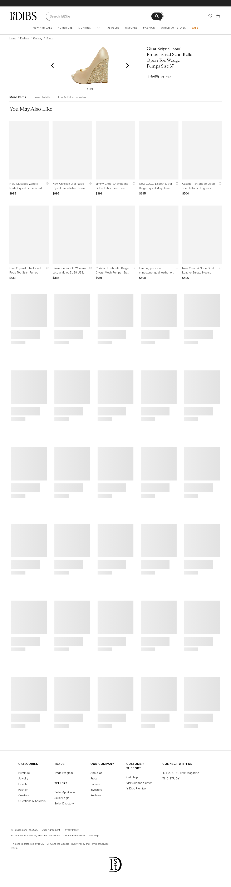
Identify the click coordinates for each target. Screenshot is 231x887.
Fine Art (23, 784)
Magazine (180, 773)
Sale (195, 27)
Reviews (95, 795)
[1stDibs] (22, 16)
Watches (131, 27)
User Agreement (51, 830)
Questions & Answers (31, 801)
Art (99, 27)
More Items (17, 97)
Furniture (65, 27)
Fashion (149, 27)
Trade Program (63, 773)
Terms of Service (99, 844)
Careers (95, 784)
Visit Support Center (139, 783)
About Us (96, 773)
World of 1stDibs (173, 27)
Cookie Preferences (74, 835)
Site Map (94, 835)
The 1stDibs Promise (72, 97)
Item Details (42, 97)
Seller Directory (64, 803)
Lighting (84, 27)
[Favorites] (210, 16)
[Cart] (218, 16)
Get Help (132, 777)
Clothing (37, 38)
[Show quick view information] (46, 183)
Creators (23, 795)
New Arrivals (42, 27)
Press (93, 778)
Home (12, 38)
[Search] (100, 16)
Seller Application (65, 792)
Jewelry (113, 27)
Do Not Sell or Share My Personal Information (35, 835)
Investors (96, 790)
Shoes (49, 38)
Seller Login (61, 798)
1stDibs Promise (136, 788)
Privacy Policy (71, 830)
